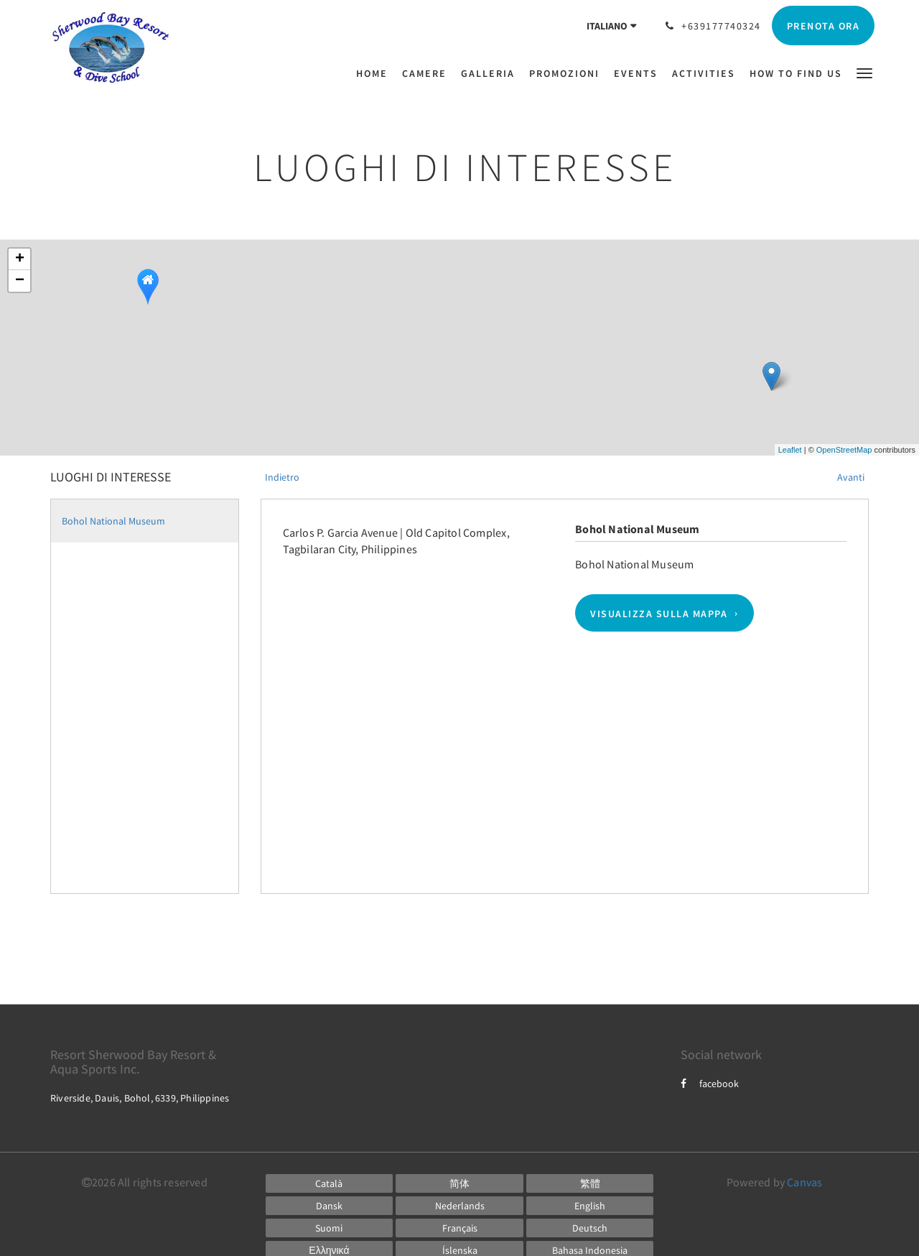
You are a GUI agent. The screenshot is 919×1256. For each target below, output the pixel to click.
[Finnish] (329, 1228)
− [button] (19, 281)
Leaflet (790, 449)
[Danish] (329, 1205)
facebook (710, 1083)
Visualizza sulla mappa (658, 612)
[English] (590, 1205)
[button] (864, 72)
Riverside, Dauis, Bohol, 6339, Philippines (139, 1097)
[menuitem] (375, 73)
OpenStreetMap (844, 449)
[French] (459, 1228)
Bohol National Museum (113, 520)
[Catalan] (329, 1183)
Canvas (804, 1182)
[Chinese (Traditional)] (590, 1183)
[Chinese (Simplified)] (459, 1183)
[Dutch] (459, 1205)
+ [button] (19, 259)
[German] (590, 1228)
